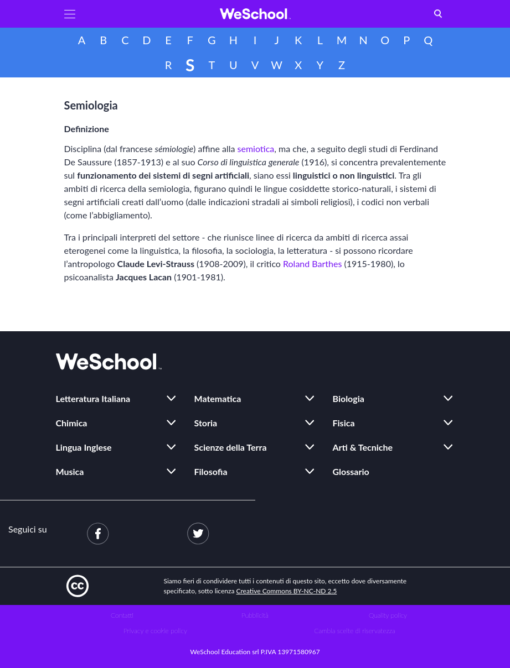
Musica (70, 471)
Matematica (217, 398)
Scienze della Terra (230, 447)
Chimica (71, 423)
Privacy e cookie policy (155, 631)
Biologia (348, 398)
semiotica (256, 148)
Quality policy (388, 615)
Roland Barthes (312, 263)
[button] (70, 14)
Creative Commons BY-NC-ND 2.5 (286, 591)
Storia (206, 423)
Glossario (351, 471)
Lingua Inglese (84, 447)
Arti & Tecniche (363, 447)
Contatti (122, 615)
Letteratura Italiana (93, 398)
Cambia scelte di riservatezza (354, 631)
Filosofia (211, 471)
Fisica (344, 423)
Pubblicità (255, 615)
